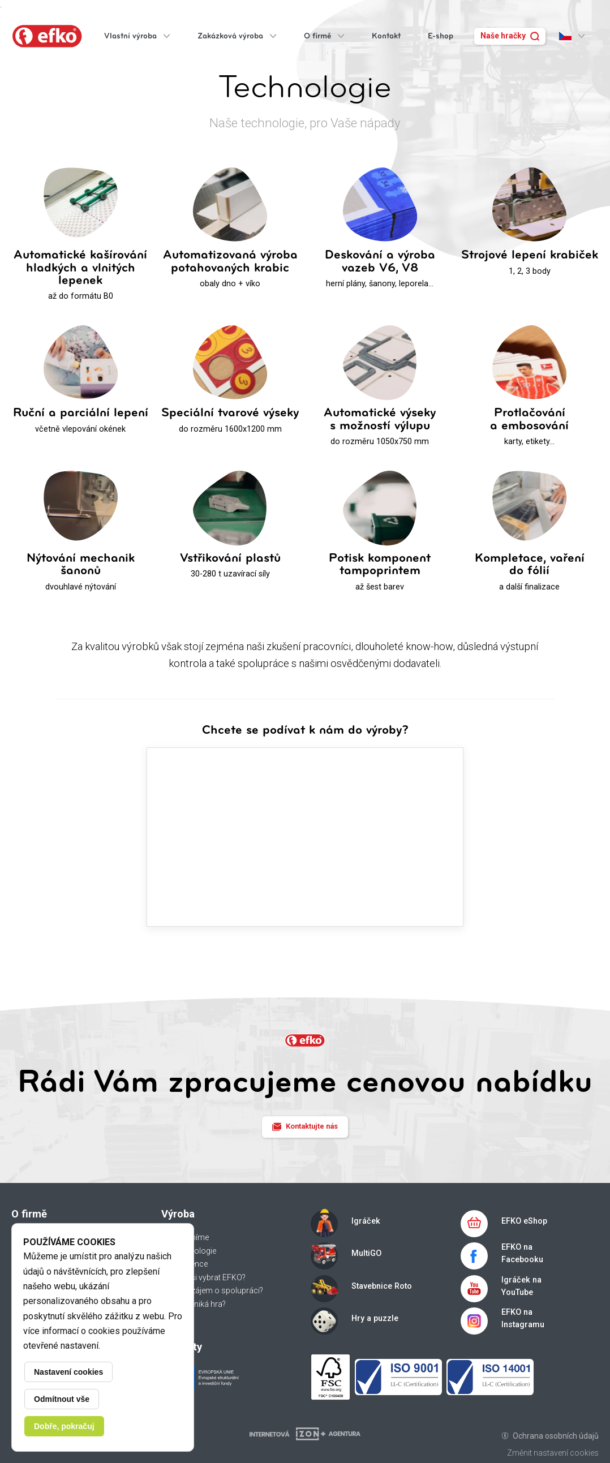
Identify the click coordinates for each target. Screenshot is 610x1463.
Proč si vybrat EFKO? (209, 1277)
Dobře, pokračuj (64, 1426)
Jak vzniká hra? (199, 1304)
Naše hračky (509, 35)
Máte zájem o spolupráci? (217, 1290)
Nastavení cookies (68, 1371)
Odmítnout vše (61, 1399)
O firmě (324, 36)
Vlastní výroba (137, 36)
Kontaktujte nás (305, 1126)
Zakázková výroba (237, 36)
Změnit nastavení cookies (553, 1452)
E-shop (440, 36)
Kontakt (386, 36)
